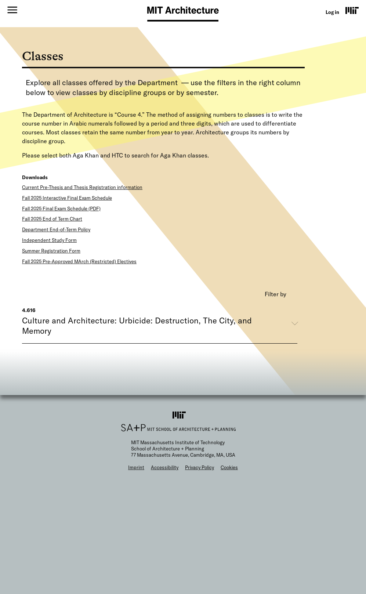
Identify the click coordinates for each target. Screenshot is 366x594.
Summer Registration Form (51, 251)
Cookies (229, 467)
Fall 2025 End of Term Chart (52, 219)
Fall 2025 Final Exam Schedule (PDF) (61, 208)
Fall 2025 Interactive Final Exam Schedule (67, 198)
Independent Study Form (49, 240)
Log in (332, 12)
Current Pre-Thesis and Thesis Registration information (82, 187)
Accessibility (164, 467)
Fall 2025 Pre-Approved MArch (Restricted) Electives (79, 261)
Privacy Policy (199, 467)
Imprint (136, 467)
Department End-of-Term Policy (56, 229)
